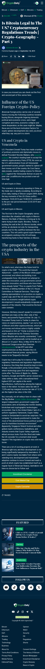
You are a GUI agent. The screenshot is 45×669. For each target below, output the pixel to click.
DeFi (3, 633)
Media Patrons (7, 659)
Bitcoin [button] (4, 10)
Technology (6, 643)
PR (24, 636)
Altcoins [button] (30, 10)
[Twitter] (39, 587)
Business (5, 646)
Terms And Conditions (10, 653)
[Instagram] (22, 587)
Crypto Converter (22, 487)
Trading (5, 639)
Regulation (27, 639)
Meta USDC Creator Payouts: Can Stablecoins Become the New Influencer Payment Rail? (29, 566)
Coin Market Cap (22, 480)
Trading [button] (39, 10)
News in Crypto (28, 665)
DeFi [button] (22, 10)
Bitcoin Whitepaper (30, 656)
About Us (5, 649)
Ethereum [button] (14, 10)
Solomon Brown (12, 48)
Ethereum (5, 630)
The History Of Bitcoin (31, 653)
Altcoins (5, 636)
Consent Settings (29, 649)
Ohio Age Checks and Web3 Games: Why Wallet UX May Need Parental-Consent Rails (28, 550)
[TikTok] (14, 587)
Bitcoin (4, 627)
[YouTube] (6, 587)
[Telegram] (31, 587)
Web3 (25, 630)
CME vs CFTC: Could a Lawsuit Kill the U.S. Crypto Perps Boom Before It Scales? (29, 534)
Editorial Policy (7, 662)
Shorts (25, 643)
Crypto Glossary (29, 662)
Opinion (26, 627)
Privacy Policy (7, 656)
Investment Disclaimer (22, 474)
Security (26, 633)
